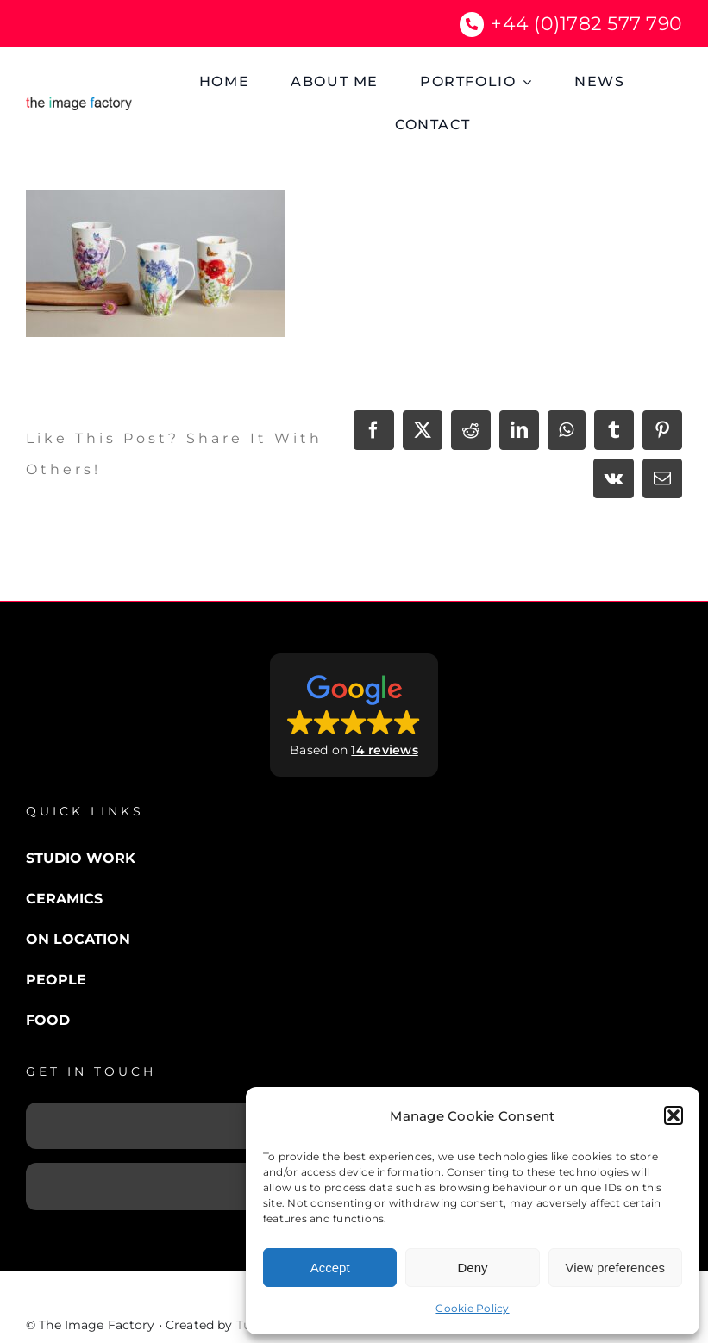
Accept (330, 1267)
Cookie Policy (472, 1308)
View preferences (616, 1267)
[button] (673, 1115)
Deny (472, 1267)
